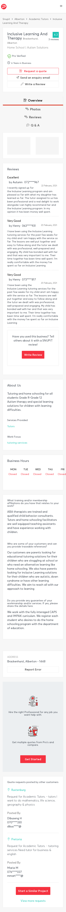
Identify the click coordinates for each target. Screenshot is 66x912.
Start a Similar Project (33, 891)
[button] (61, 6)
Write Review (33, 354)
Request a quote (33, 71)
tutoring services (17, 442)
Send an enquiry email (33, 77)
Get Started (33, 759)
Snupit (6, 19)
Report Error (33, 669)
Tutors (11, 426)
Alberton (19, 19)
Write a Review (33, 84)
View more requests (33, 900)
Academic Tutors (38, 19)
